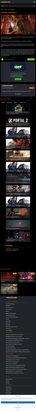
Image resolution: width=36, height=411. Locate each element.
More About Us (18, 93)
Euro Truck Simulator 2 (10, 307)
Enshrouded (8, 324)
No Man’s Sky (8, 328)
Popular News (8, 394)
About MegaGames (9, 379)
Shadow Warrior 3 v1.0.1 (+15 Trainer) (12, 248)
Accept (18, 402)
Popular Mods (8, 390)
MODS (16, 102)
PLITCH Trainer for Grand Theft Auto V (12, 355)
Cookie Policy (17, 409)
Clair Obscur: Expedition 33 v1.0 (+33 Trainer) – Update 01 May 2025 (17, 349)
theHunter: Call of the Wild (10, 315)
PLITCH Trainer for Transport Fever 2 (12, 361)
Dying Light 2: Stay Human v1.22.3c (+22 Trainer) (14, 336)
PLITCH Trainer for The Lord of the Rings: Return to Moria (15, 365)
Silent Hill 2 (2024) (9, 330)
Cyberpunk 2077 (9, 309)
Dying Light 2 (8, 305)
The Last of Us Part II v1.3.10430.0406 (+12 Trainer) (14, 340)
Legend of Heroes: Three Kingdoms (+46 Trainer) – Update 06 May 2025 (18, 351)
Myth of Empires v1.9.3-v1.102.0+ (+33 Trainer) (14, 344)
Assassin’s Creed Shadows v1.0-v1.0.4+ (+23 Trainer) (14, 334)
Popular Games (8, 387)
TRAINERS (9, 102)
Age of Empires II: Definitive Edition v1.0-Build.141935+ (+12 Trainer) (17, 338)
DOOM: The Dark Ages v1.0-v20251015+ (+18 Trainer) (15, 367)
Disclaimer (7, 382)
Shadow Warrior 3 (11, 9)
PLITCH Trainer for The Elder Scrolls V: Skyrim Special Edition (16, 369)
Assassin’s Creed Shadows (10, 303)
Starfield (7, 311)
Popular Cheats (8, 392)
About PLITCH (18, 79)
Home (2, 9)
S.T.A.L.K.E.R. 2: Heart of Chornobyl (12, 317)
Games (5, 9)
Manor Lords (8, 322)
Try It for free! (31, 59)
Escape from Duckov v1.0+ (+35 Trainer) (12, 359)
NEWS (3, 102)
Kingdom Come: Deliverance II (11, 313)
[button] (34, 396)
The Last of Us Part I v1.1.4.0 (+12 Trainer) (13, 342)
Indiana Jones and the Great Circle (11, 326)
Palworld (7, 319)
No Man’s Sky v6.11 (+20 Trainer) (11, 363)
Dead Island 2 (8, 320)
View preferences (18, 407)
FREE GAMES (23, 102)
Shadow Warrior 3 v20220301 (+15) (12, 250)
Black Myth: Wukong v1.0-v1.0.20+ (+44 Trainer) (14, 371)
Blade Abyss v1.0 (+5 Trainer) (11, 347)
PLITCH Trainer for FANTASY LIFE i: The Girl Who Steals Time (16, 357)
